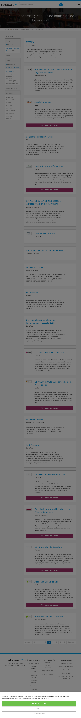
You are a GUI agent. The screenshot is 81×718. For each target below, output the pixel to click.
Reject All (39, 709)
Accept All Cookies (39, 703)
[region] (40, 705)
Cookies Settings (39, 714)
